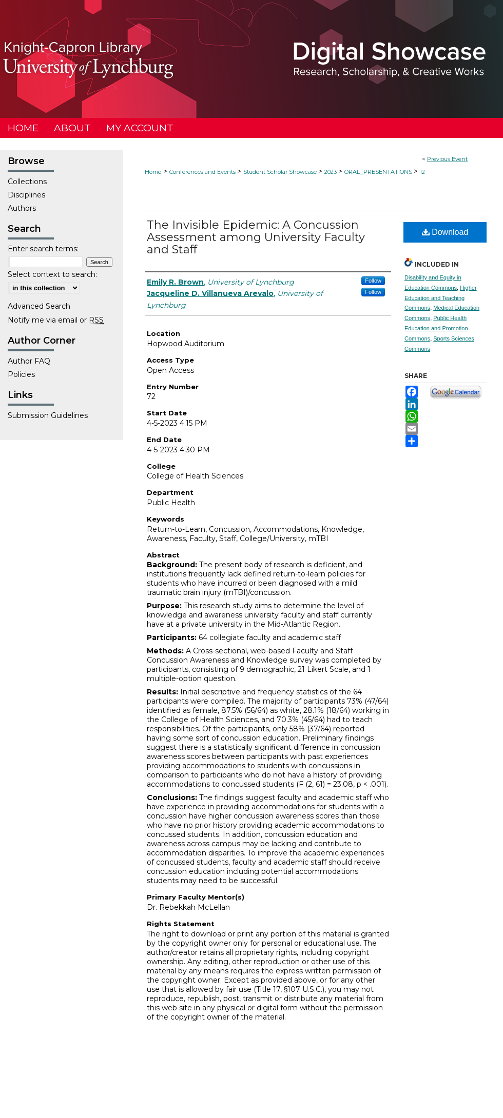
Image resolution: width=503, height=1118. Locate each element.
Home (153, 171)
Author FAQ (29, 361)
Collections (27, 181)
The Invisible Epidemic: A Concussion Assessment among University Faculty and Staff (256, 237)
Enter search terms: (43, 248)
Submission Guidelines (48, 415)
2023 (331, 171)
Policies (21, 374)
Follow (373, 280)
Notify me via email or (56, 320)
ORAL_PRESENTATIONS (379, 171)
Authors (22, 208)
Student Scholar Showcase (280, 171)
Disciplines (26, 194)
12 (422, 171)
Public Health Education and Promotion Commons (436, 328)
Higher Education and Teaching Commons (440, 298)
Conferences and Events (203, 171)
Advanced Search (39, 306)
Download (445, 232)
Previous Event (447, 159)
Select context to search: (52, 274)
